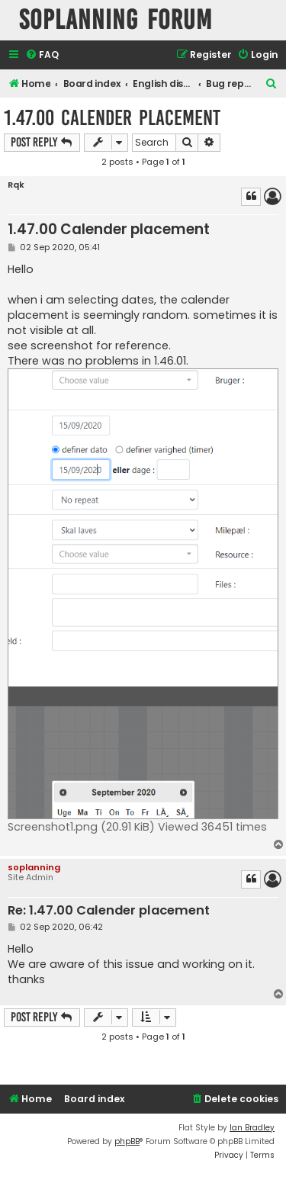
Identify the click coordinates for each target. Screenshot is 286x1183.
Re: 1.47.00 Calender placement (109, 911)
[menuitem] (42, 55)
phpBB (127, 1141)
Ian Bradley (252, 1127)
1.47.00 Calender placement (112, 118)
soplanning (34, 867)
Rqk (16, 185)
